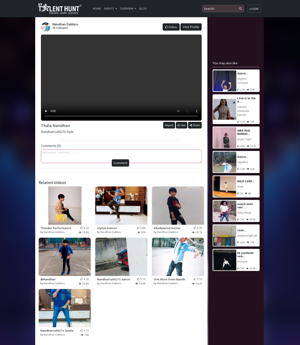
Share (195, 125)
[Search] (223, 8)
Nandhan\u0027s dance (113, 279)
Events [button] (109, 8)
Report (169, 125)
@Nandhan (47, 279)
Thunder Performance (55, 228)
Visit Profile (191, 27)
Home (97, 8)
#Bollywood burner (167, 228)
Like (182, 125)
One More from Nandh (169, 279)
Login (254, 9)
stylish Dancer (107, 228)
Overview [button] (127, 8)
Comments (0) (51, 146)
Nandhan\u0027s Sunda (56, 330)
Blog (143, 8)
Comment (120, 163)
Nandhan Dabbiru (54, 232)
